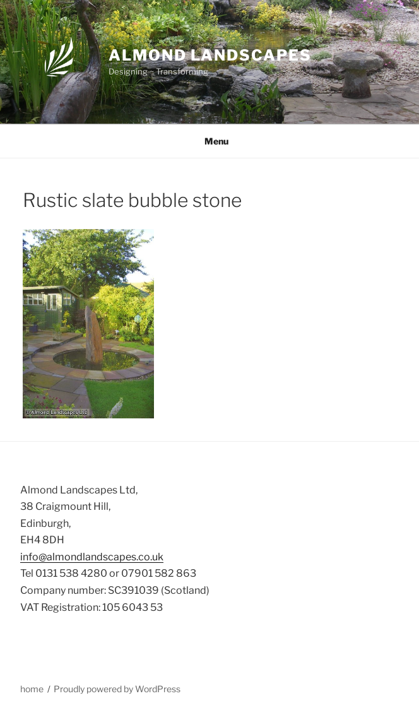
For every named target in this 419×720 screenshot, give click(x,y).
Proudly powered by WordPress (117, 688)
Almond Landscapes (210, 55)
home (32, 688)
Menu (209, 141)
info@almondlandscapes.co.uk (91, 557)
